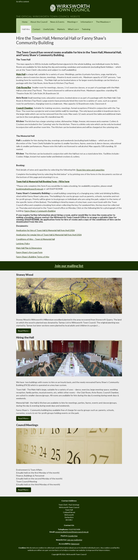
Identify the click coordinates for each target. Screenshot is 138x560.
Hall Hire (26, 29)
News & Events (57, 22)
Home (24, 22)
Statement (75, 544)
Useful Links (48, 29)
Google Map (72, 536)
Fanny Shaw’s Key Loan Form (29, 252)
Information (87, 22)
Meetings (72, 22)
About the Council (38, 22)
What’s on (73, 29)
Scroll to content (22, 1)
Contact (36, 29)
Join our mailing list (69, 266)
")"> (69, 10)
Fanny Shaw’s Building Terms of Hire (32, 256)
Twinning (86, 29)
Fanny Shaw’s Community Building (40, 211)
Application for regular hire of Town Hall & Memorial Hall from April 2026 (49, 234)
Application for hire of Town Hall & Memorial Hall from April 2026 (45, 230)
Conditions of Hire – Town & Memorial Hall (35, 239)
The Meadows (103, 22)
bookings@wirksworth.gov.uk (29, 189)
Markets (61, 29)
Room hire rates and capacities (90, 169)
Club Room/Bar (23, 87)
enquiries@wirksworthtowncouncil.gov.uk (71, 532)
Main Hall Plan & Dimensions (29, 248)
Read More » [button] (23, 331)
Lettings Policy (23, 243)
